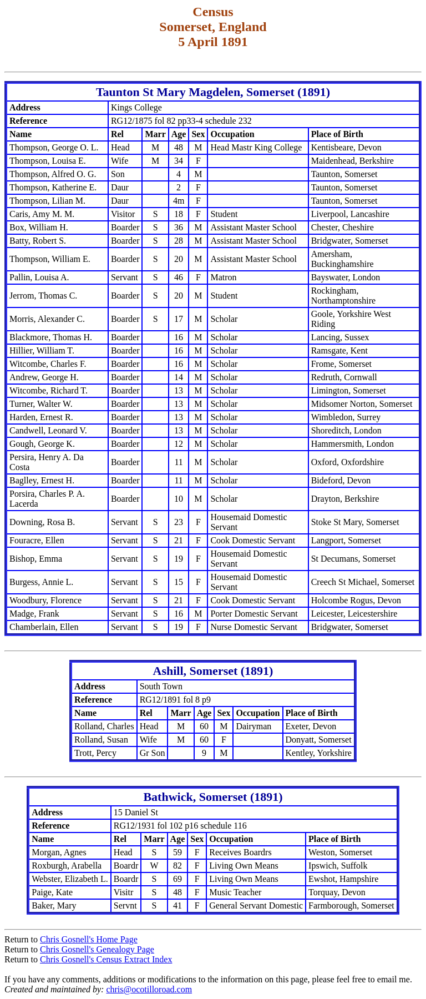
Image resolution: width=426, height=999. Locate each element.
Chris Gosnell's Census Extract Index (106, 959)
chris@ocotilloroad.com (149, 989)
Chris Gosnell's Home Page (89, 939)
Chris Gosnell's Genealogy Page (97, 949)
